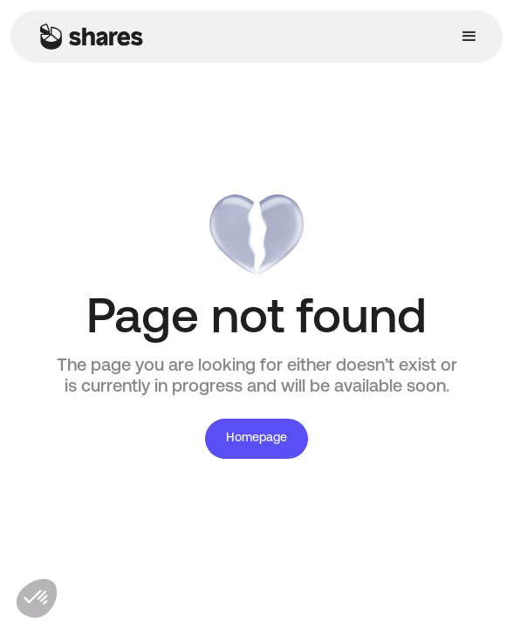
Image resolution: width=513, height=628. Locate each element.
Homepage (256, 438)
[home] (87, 37)
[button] (469, 36)
